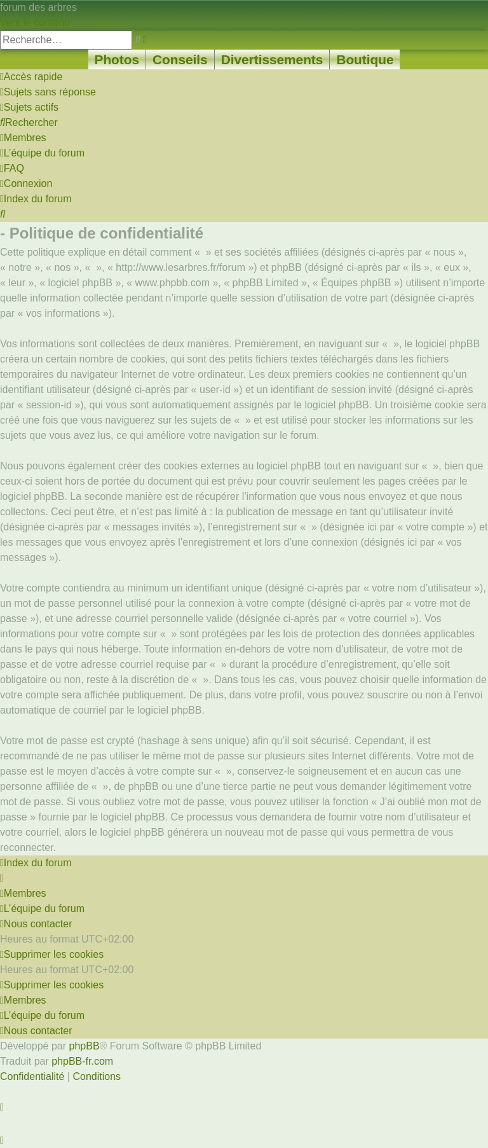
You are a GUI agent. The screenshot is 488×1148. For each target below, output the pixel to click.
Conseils (180, 59)
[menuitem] (48, 91)
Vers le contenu (35, 22)
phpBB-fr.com (82, 1061)
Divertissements (272, 59)
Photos (117, 59)
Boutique (364, 59)
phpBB (84, 1046)
